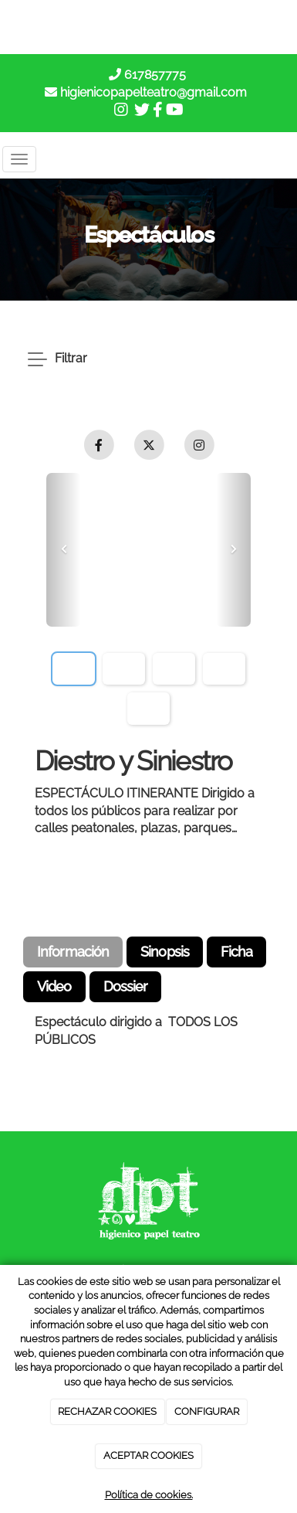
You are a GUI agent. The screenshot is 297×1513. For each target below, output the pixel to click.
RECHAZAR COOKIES (107, 1411)
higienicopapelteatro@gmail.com (153, 92)
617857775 (153, 74)
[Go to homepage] (146, 159)
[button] (63, 550)
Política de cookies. (149, 1495)
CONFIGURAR (206, 1411)
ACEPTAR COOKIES (148, 1455)
